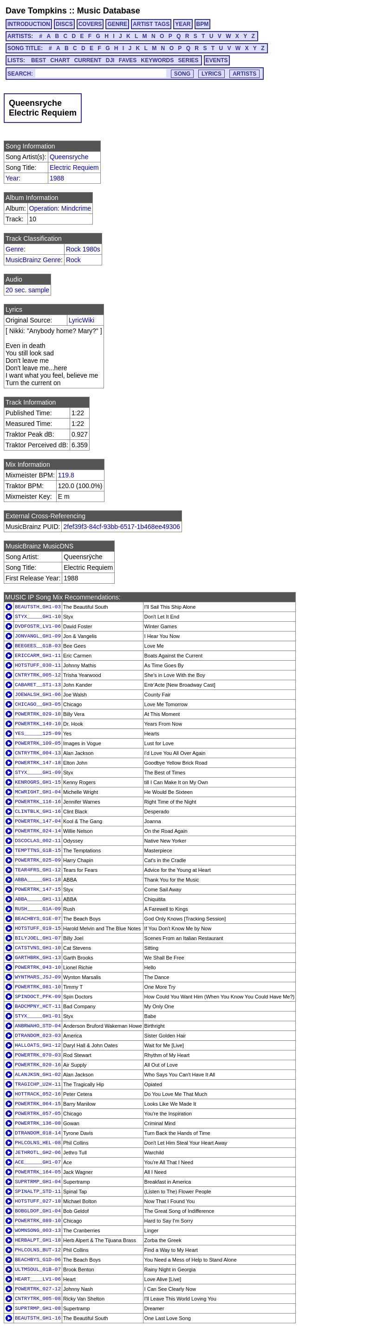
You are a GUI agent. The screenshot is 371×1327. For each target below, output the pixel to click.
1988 (57, 178)
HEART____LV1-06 (38, 1279)
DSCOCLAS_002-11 (38, 841)
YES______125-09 (38, 733)
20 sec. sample (27, 290)
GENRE (117, 24)
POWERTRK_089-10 (38, 1221)
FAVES (128, 60)
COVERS (90, 24)
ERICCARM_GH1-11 (38, 655)
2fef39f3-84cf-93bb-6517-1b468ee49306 (121, 526)
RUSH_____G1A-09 (38, 909)
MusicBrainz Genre (33, 260)
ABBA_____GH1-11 (38, 899)
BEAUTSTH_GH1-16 (38, 1318)
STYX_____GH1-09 (38, 772)
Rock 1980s (83, 249)
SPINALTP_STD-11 (38, 1191)
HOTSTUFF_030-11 (38, 665)
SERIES (188, 60)
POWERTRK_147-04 (38, 821)
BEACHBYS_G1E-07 (38, 918)
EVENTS (217, 60)
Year (12, 178)
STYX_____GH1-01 (38, 1016)
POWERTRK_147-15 (38, 889)
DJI (110, 60)
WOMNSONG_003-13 (38, 1230)
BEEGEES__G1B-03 (38, 646)
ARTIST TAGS (151, 24)
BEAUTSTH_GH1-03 (38, 607)
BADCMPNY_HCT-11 (38, 1006)
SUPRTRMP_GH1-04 (38, 1182)
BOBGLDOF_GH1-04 (38, 1211)
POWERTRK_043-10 (38, 967)
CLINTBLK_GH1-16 (38, 811)
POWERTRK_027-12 (38, 1289)
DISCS (64, 24)
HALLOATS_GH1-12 (38, 1045)
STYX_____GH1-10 (38, 616)
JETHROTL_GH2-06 (38, 1152)
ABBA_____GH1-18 (38, 880)
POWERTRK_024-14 (38, 831)
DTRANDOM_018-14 (38, 1133)
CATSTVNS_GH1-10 (38, 948)
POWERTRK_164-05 (38, 1172)
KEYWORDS (157, 60)
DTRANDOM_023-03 (38, 1035)
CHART (60, 60)
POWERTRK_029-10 (38, 714)
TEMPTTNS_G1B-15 (38, 850)
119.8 (66, 475)
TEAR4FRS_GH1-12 (38, 870)
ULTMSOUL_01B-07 (38, 1269)
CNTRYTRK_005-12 (38, 675)
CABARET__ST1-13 (38, 685)
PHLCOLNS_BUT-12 (38, 1250)
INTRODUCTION (28, 24)
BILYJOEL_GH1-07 (38, 938)
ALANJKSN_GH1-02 (38, 1074)
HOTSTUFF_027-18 (38, 1201)
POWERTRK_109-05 (38, 743)
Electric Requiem (74, 167)
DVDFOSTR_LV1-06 (38, 626)
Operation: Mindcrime (60, 208)
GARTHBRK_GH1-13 (38, 957)
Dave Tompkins (36, 10)
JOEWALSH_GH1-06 (38, 694)
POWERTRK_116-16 (38, 802)
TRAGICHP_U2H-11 (38, 1084)
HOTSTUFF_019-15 (38, 928)
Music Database (108, 10)
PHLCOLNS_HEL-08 (38, 1143)
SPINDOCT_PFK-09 (38, 996)
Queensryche (69, 157)
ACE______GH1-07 (38, 1162)
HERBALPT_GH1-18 (38, 1240)
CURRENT (88, 60)
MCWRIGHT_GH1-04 (38, 792)
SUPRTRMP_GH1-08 (38, 1308)
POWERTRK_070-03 (38, 1055)
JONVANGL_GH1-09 (38, 636)
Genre (15, 249)
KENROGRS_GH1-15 (38, 782)
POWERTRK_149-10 (38, 724)
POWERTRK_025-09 (38, 860)
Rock (73, 260)
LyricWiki (81, 320)
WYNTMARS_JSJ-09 (38, 977)
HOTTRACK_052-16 (38, 1094)
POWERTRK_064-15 (38, 1104)
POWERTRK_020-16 (38, 1065)
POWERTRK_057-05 (38, 1113)
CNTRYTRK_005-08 (38, 1298)
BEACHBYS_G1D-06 (38, 1260)
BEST (38, 60)
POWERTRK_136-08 (38, 1123)
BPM (202, 24)
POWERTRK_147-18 (38, 763)
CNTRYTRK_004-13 (38, 753)
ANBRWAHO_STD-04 (38, 1026)
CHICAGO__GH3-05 (38, 704)
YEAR (182, 24)
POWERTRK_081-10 (38, 987)
